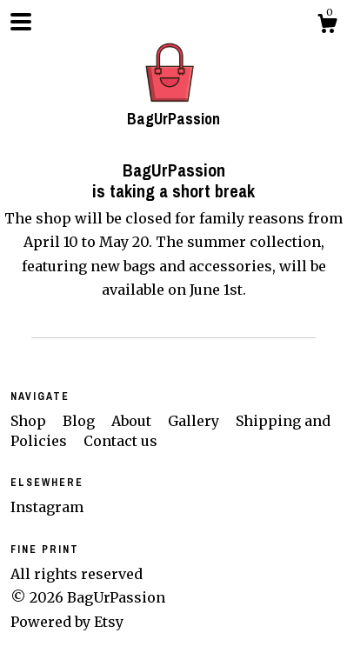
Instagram (46, 507)
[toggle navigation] (20, 21)
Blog (80, 421)
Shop (30, 421)
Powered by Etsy (66, 621)
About (133, 421)
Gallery (195, 421)
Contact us (120, 441)
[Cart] (327, 26)
